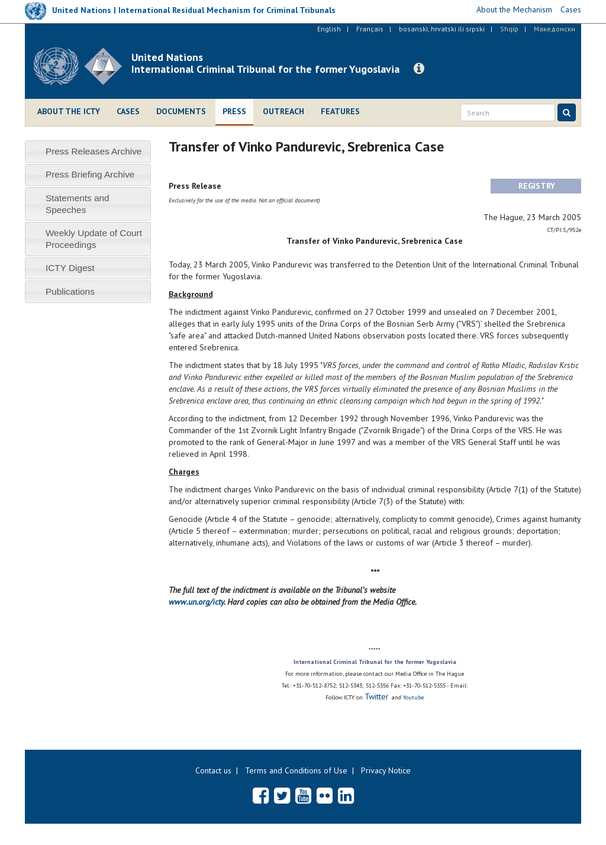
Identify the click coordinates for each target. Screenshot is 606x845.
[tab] (88, 151)
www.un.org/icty (196, 601)
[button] (419, 68)
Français (369, 28)
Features (340, 111)
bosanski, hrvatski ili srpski (442, 28)
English (329, 28)
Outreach (283, 111)
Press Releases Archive (94, 151)
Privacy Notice (386, 770)
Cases (128, 111)
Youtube (413, 697)
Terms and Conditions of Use (296, 770)
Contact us (213, 770)
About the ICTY (68, 111)
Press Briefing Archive (90, 174)
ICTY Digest (70, 268)
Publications (70, 291)
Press (234, 111)
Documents (181, 111)
